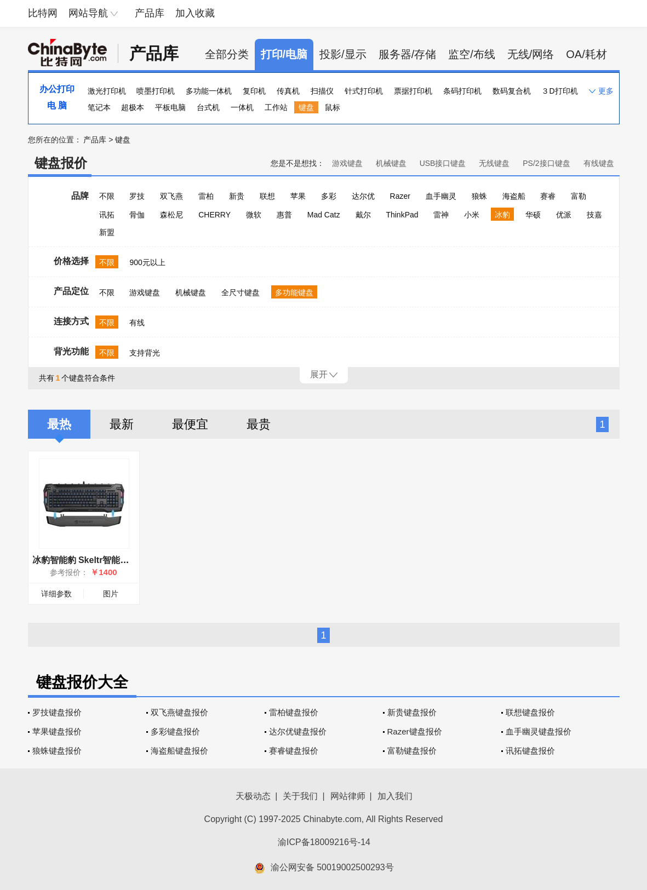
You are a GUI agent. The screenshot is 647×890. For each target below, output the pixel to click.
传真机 (288, 91)
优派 (563, 214)
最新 (122, 424)
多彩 (328, 196)
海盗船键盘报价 (179, 750)
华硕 (533, 214)
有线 (137, 322)
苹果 (298, 196)
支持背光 (144, 352)
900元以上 (147, 262)
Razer (400, 196)
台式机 (208, 107)
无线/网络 (530, 54)
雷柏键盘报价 (293, 712)
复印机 (254, 91)
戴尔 (363, 214)
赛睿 (548, 196)
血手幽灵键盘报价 (538, 731)
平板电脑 (170, 107)
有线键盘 (598, 163)
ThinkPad (402, 214)
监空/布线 (471, 54)
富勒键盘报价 (412, 750)
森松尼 (171, 214)
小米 (471, 214)
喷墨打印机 (155, 91)
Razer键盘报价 (414, 731)
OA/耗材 (586, 54)
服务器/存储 (408, 54)
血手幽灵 (441, 196)
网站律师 (347, 796)
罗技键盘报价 (57, 712)
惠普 (284, 214)
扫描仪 (322, 91)
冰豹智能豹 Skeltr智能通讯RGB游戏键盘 (112, 560)
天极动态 (253, 796)
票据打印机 (413, 91)
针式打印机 (364, 91)
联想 (267, 196)
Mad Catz (323, 214)
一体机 (242, 107)
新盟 (106, 232)
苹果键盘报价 (57, 731)
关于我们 (300, 796)
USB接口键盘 (443, 163)
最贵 (259, 424)
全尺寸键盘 (240, 292)
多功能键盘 (294, 292)
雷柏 (206, 196)
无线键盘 (494, 163)
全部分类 (227, 54)
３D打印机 (559, 91)
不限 (106, 196)
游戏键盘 (347, 163)
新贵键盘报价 (412, 712)
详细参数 (56, 593)
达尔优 (363, 196)
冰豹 (502, 214)
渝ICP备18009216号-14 (324, 842)
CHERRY (214, 214)
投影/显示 (343, 54)
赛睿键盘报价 (293, 750)
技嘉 (594, 214)
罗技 (137, 196)
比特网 (43, 13)
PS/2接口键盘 (546, 163)
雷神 (441, 214)
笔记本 (99, 107)
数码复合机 (512, 91)
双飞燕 (171, 196)
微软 (253, 214)
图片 (110, 593)
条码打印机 (462, 91)
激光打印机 (107, 91)
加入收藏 (195, 13)
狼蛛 (479, 196)
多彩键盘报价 (175, 731)
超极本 (132, 107)
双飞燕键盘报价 (179, 712)
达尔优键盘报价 (298, 731)
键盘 (306, 107)
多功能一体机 (209, 91)
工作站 (276, 107)
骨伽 (137, 214)
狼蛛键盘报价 (57, 750)
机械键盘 (391, 163)
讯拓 (106, 214)
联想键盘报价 (530, 712)
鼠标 (332, 107)
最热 (59, 424)
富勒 (578, 196)
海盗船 (513, 196)
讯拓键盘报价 (530, 750)
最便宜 (190, 424)
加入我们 (395, 796)
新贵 (236, 196)
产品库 (149, 13)
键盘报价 (61, 163)
